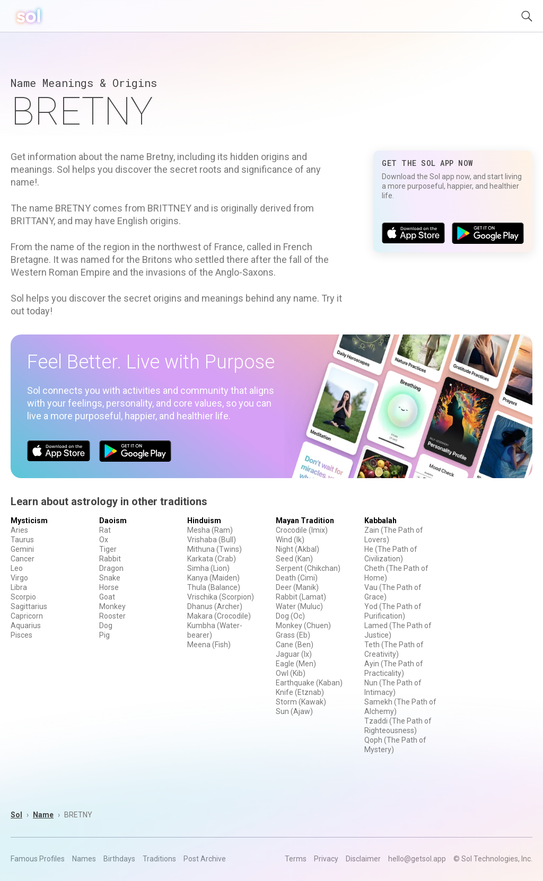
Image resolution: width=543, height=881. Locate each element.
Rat (105, 530)
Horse (109, 587)
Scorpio (23, 597)
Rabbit (110, 558)
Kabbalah (380, 520)
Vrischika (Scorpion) (220, 597)
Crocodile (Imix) (302, 530)
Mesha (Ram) (210, 530)
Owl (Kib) (290, 673)
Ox (103, 539)
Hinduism (204, 520)
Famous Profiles (38, 858)
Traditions (159, 858)
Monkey (112, 606)
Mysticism (29, 520)
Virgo (19, 578)
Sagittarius (29, 606)
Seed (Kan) (294, 558)
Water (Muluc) (299, 606)
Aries (19, 530)
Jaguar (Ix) (294, 654)
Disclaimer (363, 858)
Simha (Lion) (208, 568)
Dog (105, 625)
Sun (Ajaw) (294, 711)
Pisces (21, 635)
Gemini (22, 549)
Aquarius (26, 625)
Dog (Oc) (290, 616)
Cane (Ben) (294, 644)
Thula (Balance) (213, 587)
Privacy (326, 858)
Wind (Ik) (290, 539)
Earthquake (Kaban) (309, 683)
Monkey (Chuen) (303, 625)
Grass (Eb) (293, 635)
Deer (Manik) (297, 587)
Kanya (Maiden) (213, 578)
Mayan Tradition (305, 520)
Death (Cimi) (297, 578)
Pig (104, 635)
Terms (295, 858)
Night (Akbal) (297, 549)
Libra (19, 587)
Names (84, 858)
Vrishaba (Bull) (211, 539)
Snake (109, 578)
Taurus (22, 539)
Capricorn (27, 616)
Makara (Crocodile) (219, 616)
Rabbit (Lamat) (301, 597)
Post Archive (204, 858)
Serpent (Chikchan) (308, 568)
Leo (17, 568)
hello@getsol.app (417, 858)
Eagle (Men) (296, 663)
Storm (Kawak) (301, 702)
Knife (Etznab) (300, 692)
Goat (107, 597)
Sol (16, 814)
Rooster (112, 616)
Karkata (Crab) (211, 558)
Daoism (113, 520)
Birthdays (119, 858)
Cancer (22, 558)
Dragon (111, 568)
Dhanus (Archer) (214, 606)
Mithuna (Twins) (214, 549)
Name (43, 814)
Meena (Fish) (209, 644)
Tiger (108, 549)
